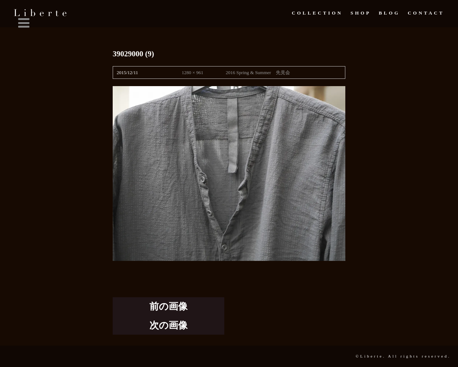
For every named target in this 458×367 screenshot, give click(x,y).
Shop (360, 13)
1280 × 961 (192, 72)
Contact (426, 13)
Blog (389, 13)
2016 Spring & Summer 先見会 (258, 72)
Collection (317, 13)
